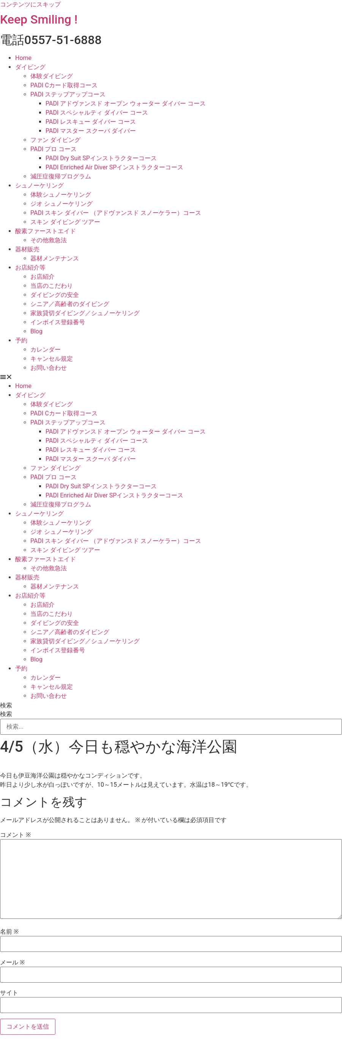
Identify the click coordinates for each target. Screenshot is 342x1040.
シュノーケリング (39, 185)
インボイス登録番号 (57, 322)
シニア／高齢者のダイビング (69, 304)
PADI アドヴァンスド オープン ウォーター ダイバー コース (126, 103)
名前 (9, 932)
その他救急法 (48, 240)
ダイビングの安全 (54, 294)
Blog (36, 331)
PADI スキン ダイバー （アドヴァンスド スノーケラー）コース (115, 212)
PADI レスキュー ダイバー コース (91, 121)
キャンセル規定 (51, 358)
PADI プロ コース (53, 149)
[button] (171, 377)
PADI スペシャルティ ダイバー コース (97, 112)
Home (23, 58)
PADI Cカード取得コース (64, 85)
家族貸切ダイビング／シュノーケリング (85, 313)
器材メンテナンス (54, 258)
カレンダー (45, 349)
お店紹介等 (30, 267)
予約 (21, 340)
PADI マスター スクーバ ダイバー (91, 130)
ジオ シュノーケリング (61, 203)
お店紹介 (42, 276)
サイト (9, 993)
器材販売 (27, 249)
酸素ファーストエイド (45, 231)
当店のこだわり (51, 285)
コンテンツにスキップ (30, 4)
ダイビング (30, 67)
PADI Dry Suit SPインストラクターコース (101, 158)
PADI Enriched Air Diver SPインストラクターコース (114, 167)
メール (12, 963)
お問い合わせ (48, 367)
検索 (6, 705)
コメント (15, 835)
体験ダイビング (51, 76)
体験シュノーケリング (60, 194)
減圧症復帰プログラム (60, 176)
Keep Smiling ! (38, 19)
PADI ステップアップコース (68, 94)
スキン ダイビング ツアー (65, 222)
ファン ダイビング (55, 140)
